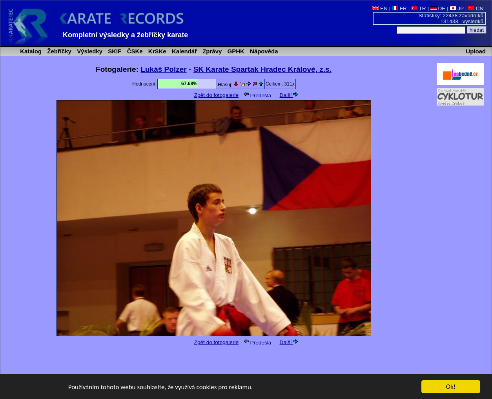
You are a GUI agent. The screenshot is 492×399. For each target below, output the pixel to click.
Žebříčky (58, 51)
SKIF (113, 51)
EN (380, 8)
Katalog (30, 51)
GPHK (235, 51)
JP (457, 8)
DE (438, 8)
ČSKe (134, 51)
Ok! (451, 387)
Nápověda (263, 51)
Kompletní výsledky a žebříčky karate (125, 35)
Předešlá (258, 95)
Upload (476, 51)
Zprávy (211, 51)
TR (418, 8)
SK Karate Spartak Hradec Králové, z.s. (262, 69)
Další (289, 95)
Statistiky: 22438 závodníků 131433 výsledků (451, 18)
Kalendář (183, 51)
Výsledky (88, 51)
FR (399, 8)
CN (475, 8)
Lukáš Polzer (163, 69)
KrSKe (156, 51)
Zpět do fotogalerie (216, 95)
